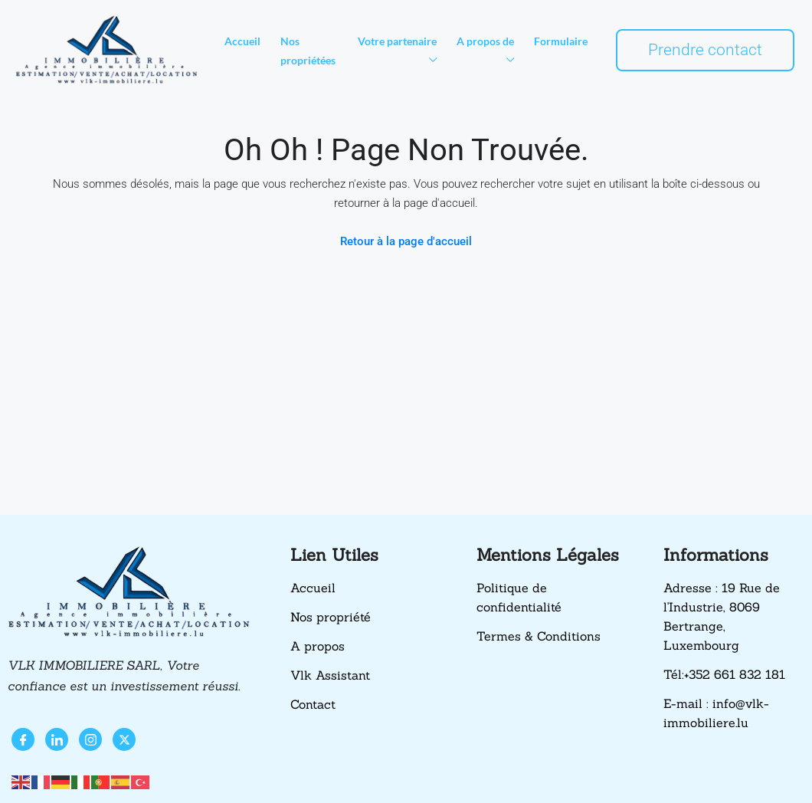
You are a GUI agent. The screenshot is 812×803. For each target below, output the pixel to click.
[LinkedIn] (56, 739)
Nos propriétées (308, 50)
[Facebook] (22, 739)
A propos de (485, 41)
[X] (124, 739)
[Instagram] (90, 739)
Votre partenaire (397, 41)
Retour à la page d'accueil (406, 241)
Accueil (242, 41)
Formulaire (561, 41)
